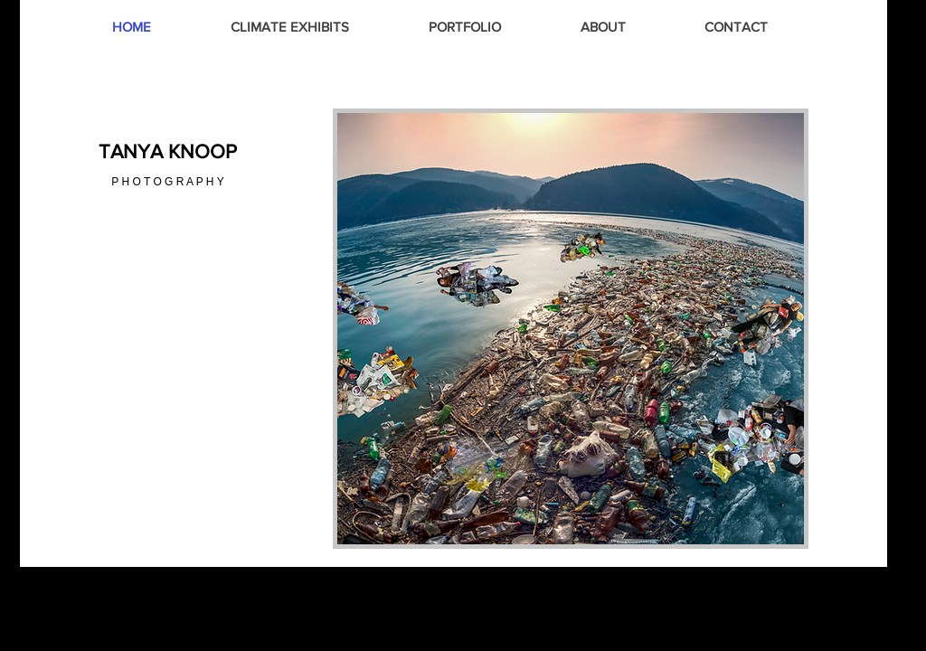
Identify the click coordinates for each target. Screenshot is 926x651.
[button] (570, 328)
